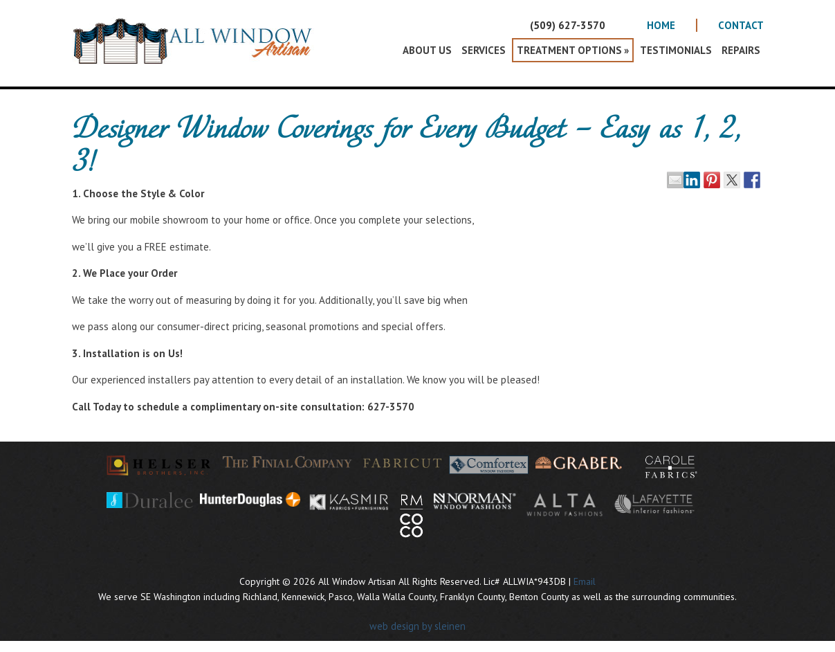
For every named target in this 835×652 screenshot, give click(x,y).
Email (585, 581)
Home (661, 25)
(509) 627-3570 (567, 25)
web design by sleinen (417, 626)
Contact (741, 25)
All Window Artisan (196, 52)
